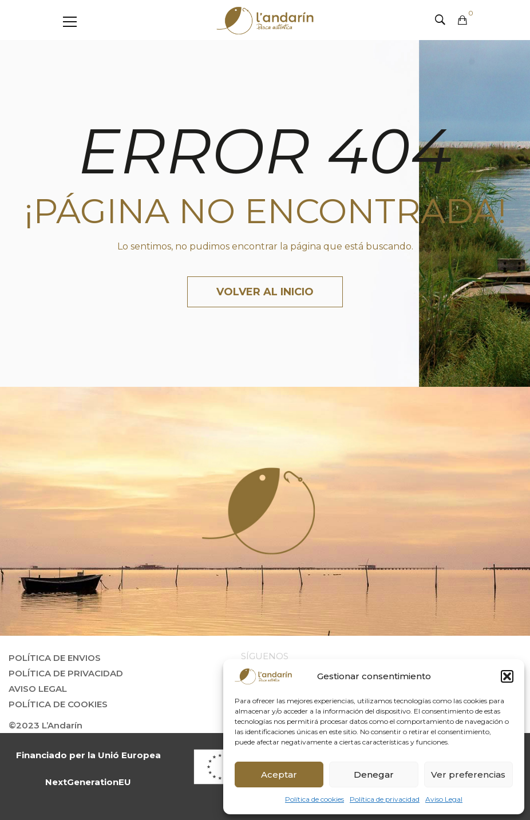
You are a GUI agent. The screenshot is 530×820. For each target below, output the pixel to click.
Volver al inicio (265, 292)
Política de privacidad (385, 799)
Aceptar (279, 774)
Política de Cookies (58, 704)
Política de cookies (314, 799)
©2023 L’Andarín (45, 725)
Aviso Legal (443, 799)
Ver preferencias (468, 774)
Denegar (374, 774)
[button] (507, 676)
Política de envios (55, 657)
